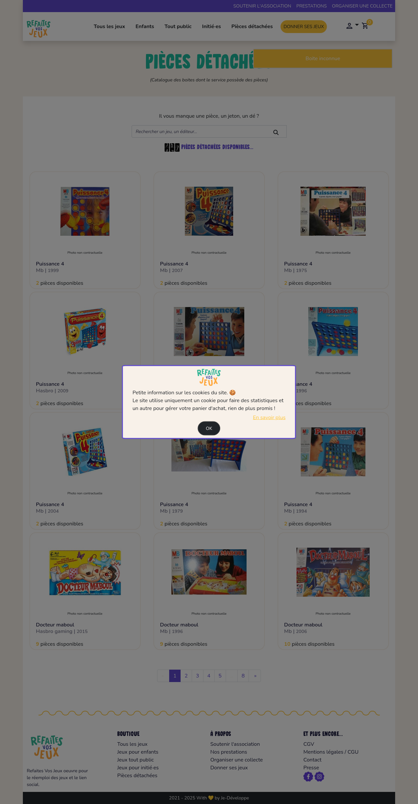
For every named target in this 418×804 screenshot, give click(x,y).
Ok (209, 428)
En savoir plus (269, 417)
